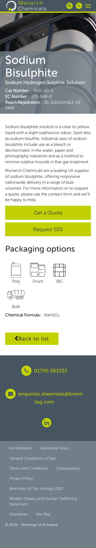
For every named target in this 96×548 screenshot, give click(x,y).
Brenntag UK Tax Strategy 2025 (36, 488)
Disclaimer (18, 514)
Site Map (43, 514)
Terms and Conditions (28, 468)
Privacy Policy (21, 478)
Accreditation (20, 448)
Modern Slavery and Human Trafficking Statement (43, 501)
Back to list (31, 338)
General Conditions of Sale (32, 458)
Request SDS (48, 229)
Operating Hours (54, 448)
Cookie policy (68, 468)
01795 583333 (44, 371)
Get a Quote (48, 213)
